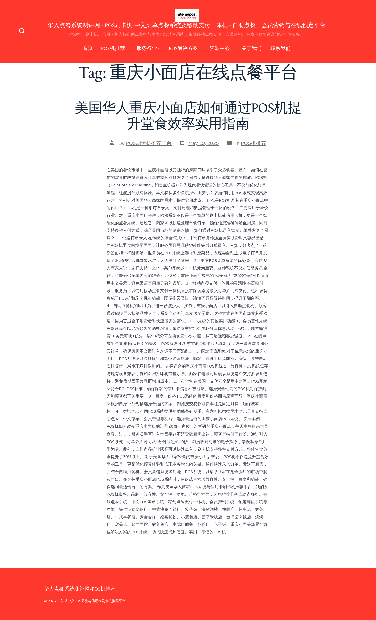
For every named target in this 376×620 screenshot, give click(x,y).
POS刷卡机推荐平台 (149, 143)
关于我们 (252, 48)
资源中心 (221, 48)
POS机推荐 (114, 48)
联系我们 (280, 48)
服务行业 (148, 48)
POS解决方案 (185, 48)
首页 (88, 48)
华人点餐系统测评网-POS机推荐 (80, 589)
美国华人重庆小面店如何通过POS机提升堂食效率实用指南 (188, 116)
